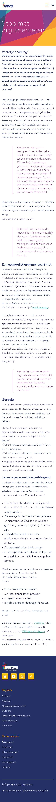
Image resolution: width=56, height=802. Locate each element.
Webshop (7, 726)
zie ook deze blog (40, 308)
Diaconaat (8, 742)
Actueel (6, 696)
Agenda (6, 701)
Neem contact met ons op (16, 716)
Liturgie (6, 767)
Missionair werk (10, 752)
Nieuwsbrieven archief (14, 706)
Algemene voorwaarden (36, 791)
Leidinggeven (9, 762)
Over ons (6, 711)
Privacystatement (11, 791)
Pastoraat (7, 747)
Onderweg (39, 623)
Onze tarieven (9, 721)
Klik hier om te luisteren (33, 631)
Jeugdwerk (8, 757)
